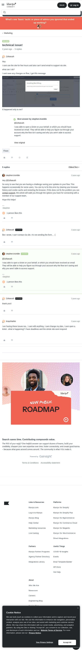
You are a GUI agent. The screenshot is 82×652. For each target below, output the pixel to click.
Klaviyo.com (33, 507)
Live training (34, 533)
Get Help (57, 572)
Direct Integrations (60, 538)
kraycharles (11, 321)
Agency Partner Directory (39, 557)
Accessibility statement (50, 463)
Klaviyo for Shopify (61, 507)
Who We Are (34, 585)
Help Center (34, 523)
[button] (3, 5)
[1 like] (12, 213)
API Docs (57, 567)
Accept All (67, 642)
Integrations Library (37, 562)
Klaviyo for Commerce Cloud (65, 523)
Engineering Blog (36, 601)
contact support (8, 193)
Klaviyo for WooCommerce (64, 533)
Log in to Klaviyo (35, 513)
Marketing (8, 33)
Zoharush (10, 56)
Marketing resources (37, 528)
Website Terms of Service (51, 630)
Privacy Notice (35, 633)
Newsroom (33, 591)
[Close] (78, 608)
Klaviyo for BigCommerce (63, 518)
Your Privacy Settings (44, 642)
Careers (32, 596)
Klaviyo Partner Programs (39, 552)
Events (56, 557)
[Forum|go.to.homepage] (11, 5)
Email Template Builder (62, 562)
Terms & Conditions (30, 463)
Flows (5, 151)
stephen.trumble (13, 175)
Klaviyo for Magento (61, 528)
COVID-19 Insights (60, 552)
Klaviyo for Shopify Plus (63, 513)
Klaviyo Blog (34, 518)
